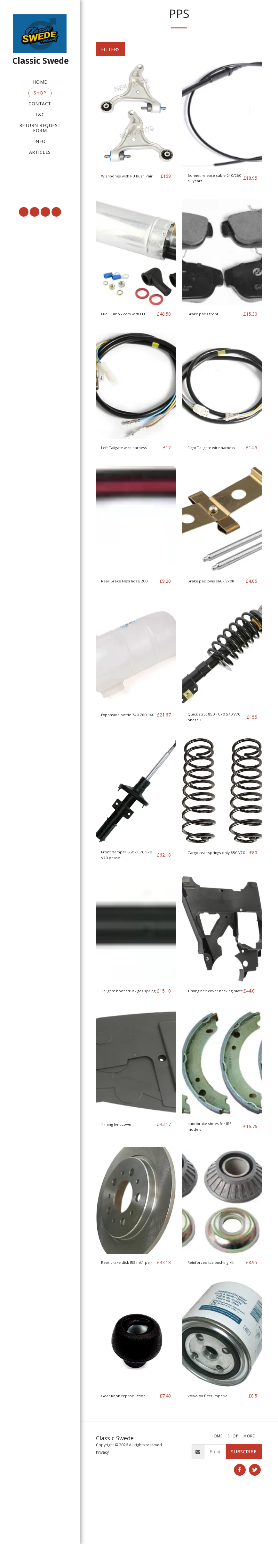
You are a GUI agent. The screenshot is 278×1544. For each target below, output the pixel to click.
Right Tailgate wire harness (208, 462)
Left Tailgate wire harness (130, 458)
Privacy (102, 1503)
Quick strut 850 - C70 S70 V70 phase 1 (215, 744)
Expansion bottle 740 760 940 (124, 744)
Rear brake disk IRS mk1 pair (128, 1309)
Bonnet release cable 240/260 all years (210, 180)
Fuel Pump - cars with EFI (124, 321)
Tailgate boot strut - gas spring (123, 1027)
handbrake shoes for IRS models (214, 1168)
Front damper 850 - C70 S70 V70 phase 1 (128, 885)
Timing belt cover (120, 1164)
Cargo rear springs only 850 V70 (213, 885)
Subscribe (244, 1502)
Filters (110, 49)
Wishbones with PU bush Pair (128, 180)
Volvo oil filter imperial (211, 1446)
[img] (136, 114)
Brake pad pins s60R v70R (210, 603)
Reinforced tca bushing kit (215, 1305)
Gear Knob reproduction (128, 1446)
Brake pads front (206, 317)
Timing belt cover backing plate (206, 1027)
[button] (39, 182)
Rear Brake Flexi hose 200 (125, 603)
